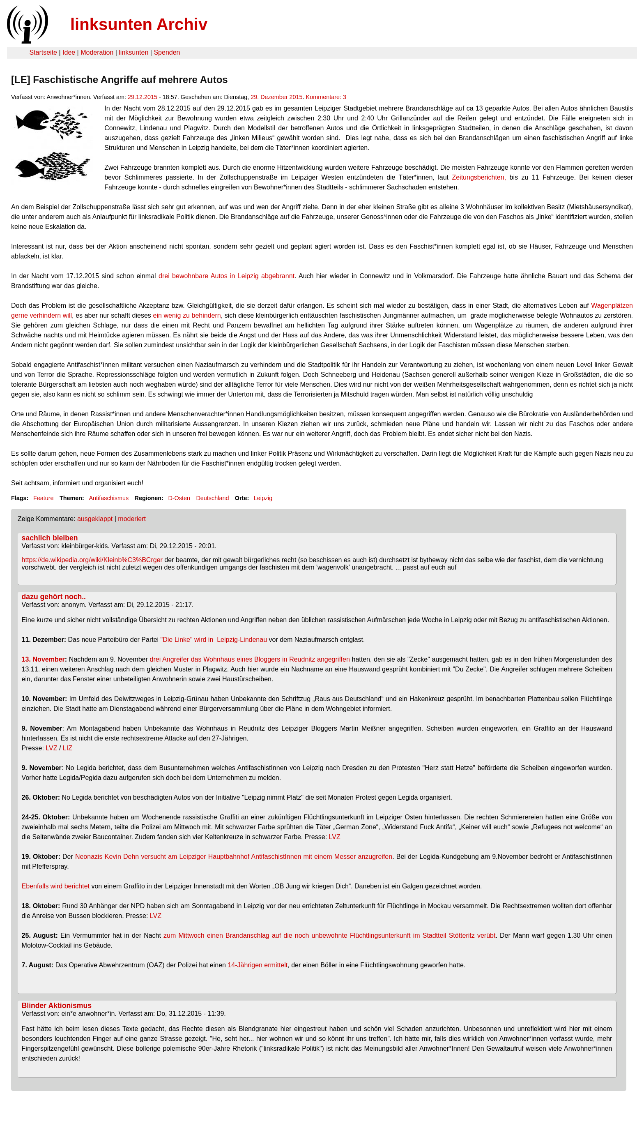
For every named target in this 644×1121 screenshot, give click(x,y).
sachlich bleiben (50, 538)
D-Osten (179, 498)
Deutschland (212, 498)
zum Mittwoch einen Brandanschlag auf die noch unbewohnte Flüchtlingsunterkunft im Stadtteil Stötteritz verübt (329, 935)
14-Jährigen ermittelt (258, 965)
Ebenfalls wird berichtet (56, 886)
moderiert (132, 518)
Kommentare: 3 (326, 97)
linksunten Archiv (138, 24)
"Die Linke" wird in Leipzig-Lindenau (214, 639)
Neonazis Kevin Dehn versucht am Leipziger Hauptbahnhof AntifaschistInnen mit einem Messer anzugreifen (233, 856)
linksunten (133, 52)
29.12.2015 (142, 97)
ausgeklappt (95, 518)
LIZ (67, 748)
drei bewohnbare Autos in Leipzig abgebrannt (226, 275)
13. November (43, 659)
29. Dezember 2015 (276, 97)
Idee (68, 52)
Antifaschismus (109, 498)
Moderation (96, 52)
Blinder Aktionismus (57, 1005)
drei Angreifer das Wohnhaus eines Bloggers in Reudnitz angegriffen (250, 659)
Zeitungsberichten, (479, 177)
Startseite (43, 52)
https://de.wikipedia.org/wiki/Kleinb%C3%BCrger (92, 559)
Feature (43, 498)
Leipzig (263, 498)
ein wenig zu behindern (187, 315)
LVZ (51, 748)
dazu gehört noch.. (54, 597)
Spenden (167, 52)
